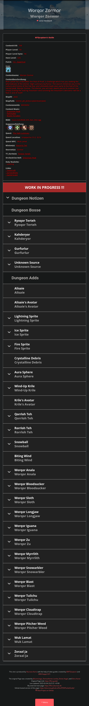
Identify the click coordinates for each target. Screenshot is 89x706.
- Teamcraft (11, 171)
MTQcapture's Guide (44, 38)
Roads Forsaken (13, 116)
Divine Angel (63, 679)
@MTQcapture (71, 672)
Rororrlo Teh (21, 146)
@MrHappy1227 (44, 674)
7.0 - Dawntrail (19, 62)
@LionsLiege (37, 679)
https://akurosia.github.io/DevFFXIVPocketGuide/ (57, 688)
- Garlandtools (12, 173)
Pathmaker (11, 114)
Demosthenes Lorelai (50, 679)
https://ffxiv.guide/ (51, 681)
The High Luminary (21, 133)
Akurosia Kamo (31, 672)
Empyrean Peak (13, 112)
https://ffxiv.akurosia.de (53, 686)
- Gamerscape (12, 175)
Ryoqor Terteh (24, 154)
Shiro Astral (76, 679)
